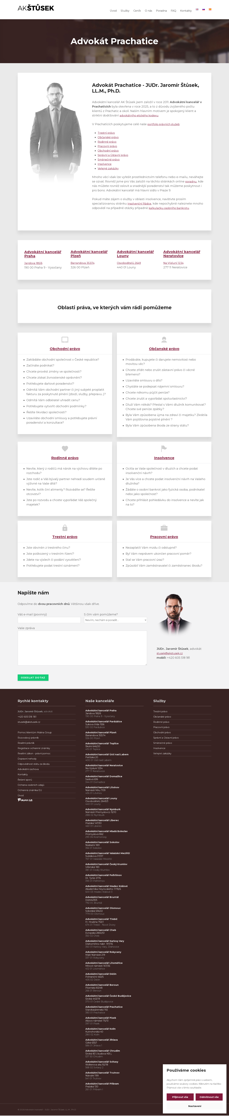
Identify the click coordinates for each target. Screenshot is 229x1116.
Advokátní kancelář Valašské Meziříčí (107, 853)
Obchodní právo (109, 150)
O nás (148, 10)
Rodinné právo (108, 141)
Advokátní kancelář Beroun (102, 985)
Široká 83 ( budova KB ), (98, 1054)
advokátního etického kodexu (141, 115)
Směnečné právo (110, 159)
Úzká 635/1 (91, 1043)
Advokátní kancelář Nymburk (102, 809)
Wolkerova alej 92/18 (96, 1065)
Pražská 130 (91, 1087)
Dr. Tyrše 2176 (93, 878)
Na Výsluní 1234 (174, 263)
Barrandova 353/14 (84, 263)
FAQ (173, 10)
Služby (125, 10)
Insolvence (105, 164)
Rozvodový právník (28, 738)
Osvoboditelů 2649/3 (96, 801)
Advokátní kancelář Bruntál (102, 897)
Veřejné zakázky (109, 168)
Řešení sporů (25, 780)
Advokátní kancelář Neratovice (104, 765)
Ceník (137, 10)
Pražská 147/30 (93, 823)
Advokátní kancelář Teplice (102, 744)
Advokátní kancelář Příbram (102, 1084)
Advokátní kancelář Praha (42, 254)
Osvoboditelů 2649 (130, 263)
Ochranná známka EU (30, 790)
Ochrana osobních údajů (31, 785)
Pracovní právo (108, 146)
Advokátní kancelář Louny (101, 798)
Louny (135, 254)
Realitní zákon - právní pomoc (34, 754)
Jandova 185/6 (34, 263)
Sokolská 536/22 (94, 911)
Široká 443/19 (92, 999)
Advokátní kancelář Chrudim (102, 1051)
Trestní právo (107, 133)
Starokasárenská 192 (96, 1010)
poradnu (191, 181)
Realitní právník (26, 743)
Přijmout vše (181, 1097)
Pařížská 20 (91, 757)
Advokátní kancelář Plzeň (100, 733)
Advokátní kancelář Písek (100, 1018)
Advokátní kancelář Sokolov (102, 842)
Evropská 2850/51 (95, 933)
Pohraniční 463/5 (94, 977)
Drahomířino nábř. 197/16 (99, 944)
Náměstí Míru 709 (95, 790)
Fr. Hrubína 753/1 (94, 922)
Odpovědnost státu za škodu (34, 764)
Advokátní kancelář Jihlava (101, 1040)
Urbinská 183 (92, 867)
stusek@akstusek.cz (171, 653)
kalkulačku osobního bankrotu (182, 208)
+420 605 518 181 (27, 717)
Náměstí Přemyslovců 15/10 (100, 812)
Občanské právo (109, 137)
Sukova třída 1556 (94, 724)
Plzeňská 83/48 (94, 988)
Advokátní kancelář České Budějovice (108, 996)
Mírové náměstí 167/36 (97, 966)
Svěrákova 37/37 (94, 856)
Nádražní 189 (92, 845)
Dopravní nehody (27, 759)
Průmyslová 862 (94, 834)
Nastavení (194, 1106)
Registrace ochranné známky (34, 748)
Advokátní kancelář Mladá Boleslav (106, 831)
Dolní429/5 (91, 900)
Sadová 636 (91, 779)
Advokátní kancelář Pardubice (103, 722)
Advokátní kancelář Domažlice (103, 776)
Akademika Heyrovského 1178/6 (103, 889)
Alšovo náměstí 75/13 (96, 1021)
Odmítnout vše (208, 1097)
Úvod (113, 10)
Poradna (161, 10)
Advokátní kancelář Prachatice (104, 1007)
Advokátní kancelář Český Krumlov (106, 864)
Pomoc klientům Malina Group (35, 733)
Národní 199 (92, 1076)
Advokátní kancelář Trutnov (102, 1073)
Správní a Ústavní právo (114, 155)
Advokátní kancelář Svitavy (101, 1062)
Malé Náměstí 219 (95, 955)
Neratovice (181, 254)
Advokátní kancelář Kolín (100, 1029)
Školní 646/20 (92, 746)
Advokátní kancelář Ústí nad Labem (106, 754)
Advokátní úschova (28, 769)
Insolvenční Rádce (141, 203)
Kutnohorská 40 (94, 1032)
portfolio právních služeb (165, 124)
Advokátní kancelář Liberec (102, 820)
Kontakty (186, 10)
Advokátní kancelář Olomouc (103, 908)
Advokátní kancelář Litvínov (102, 787)
